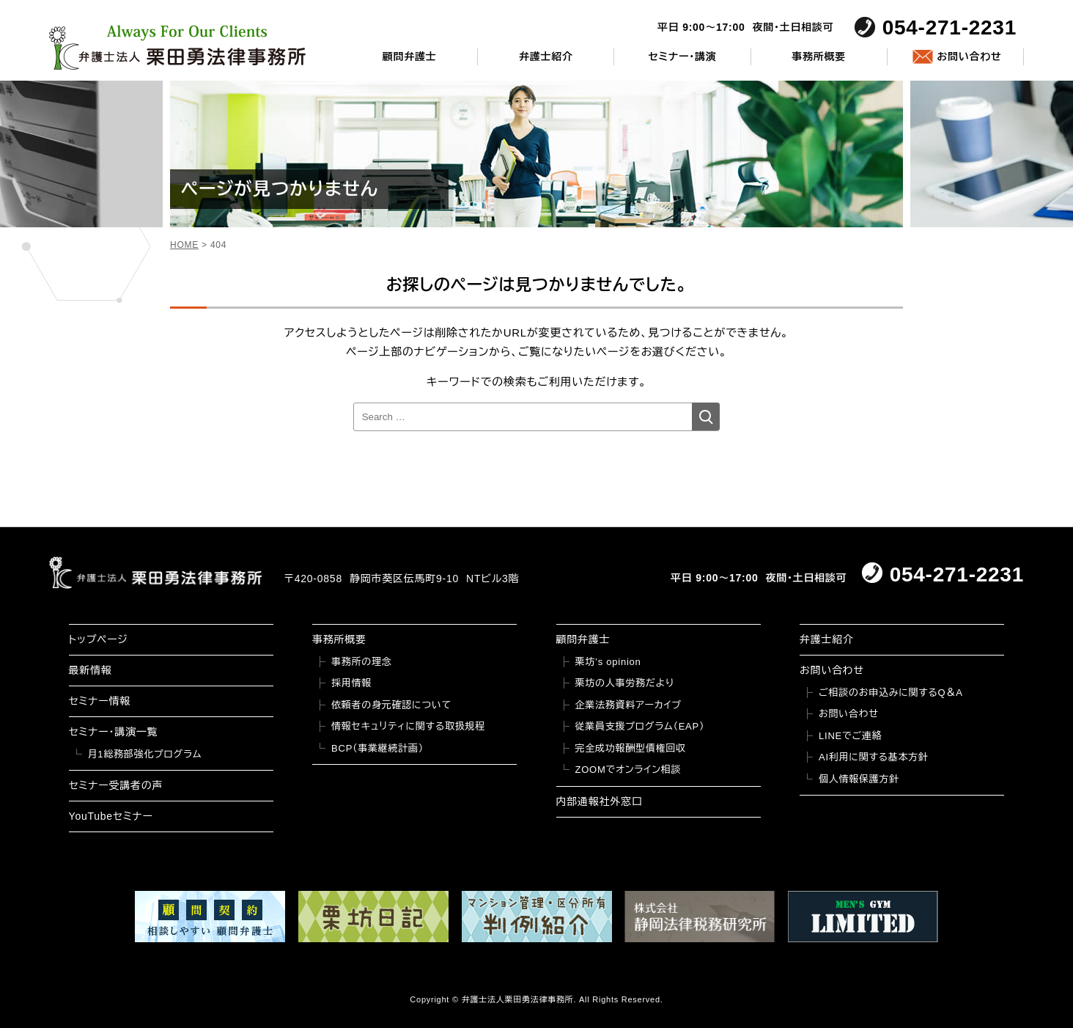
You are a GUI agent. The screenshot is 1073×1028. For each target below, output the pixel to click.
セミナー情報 (99, 701)
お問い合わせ (969, 56)
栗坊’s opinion (608, 661)
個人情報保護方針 (859, 779)
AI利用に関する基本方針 (874, 757)
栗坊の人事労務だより (624, 683)
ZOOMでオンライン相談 (628, 769)
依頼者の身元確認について (391, 705)
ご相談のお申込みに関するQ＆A (891, 692)
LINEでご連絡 (850, 735)
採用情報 (351, 683)
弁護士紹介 (546, 56)
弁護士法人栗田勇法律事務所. (519, 999)
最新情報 (90, 670)
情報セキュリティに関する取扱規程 (408, 726)
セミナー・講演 (682, 56)
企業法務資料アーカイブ (628, 705)
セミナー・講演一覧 (113, 732)
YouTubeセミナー (111, 816)
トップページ (98, 639)
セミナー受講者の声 (116, 785)
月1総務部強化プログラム (145, 754)
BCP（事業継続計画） (377, 748)
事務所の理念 (361, 661)
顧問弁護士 (410, 56)
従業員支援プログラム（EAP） (640, 726)
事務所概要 (819, 56)
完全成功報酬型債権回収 (630, 748)
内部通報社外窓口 (599, 801)
